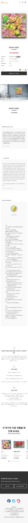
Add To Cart (14, 73)
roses (2, 451)
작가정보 (18, 56)
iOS (7, 486)
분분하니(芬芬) (17, 451)
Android (20, 486)
